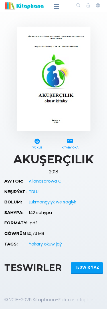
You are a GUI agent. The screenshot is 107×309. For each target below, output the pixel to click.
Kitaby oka (70, 143)
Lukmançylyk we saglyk (52, 202)
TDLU (34, 192)
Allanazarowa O (45, 181)
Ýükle (37, 143)
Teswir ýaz (87, 267)
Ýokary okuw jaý (45, 244)
